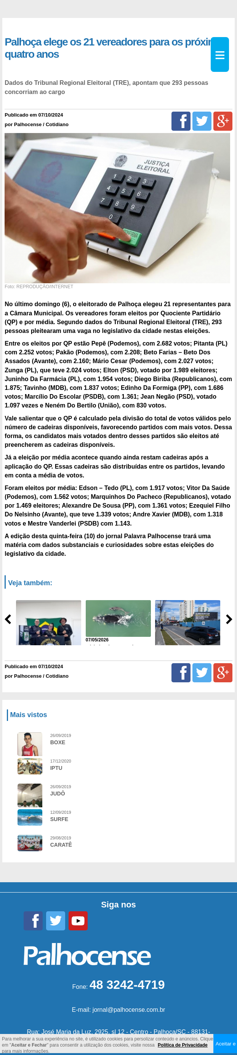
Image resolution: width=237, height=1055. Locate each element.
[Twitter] (201, 121)
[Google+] (222, 121)
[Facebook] (181, 121)
